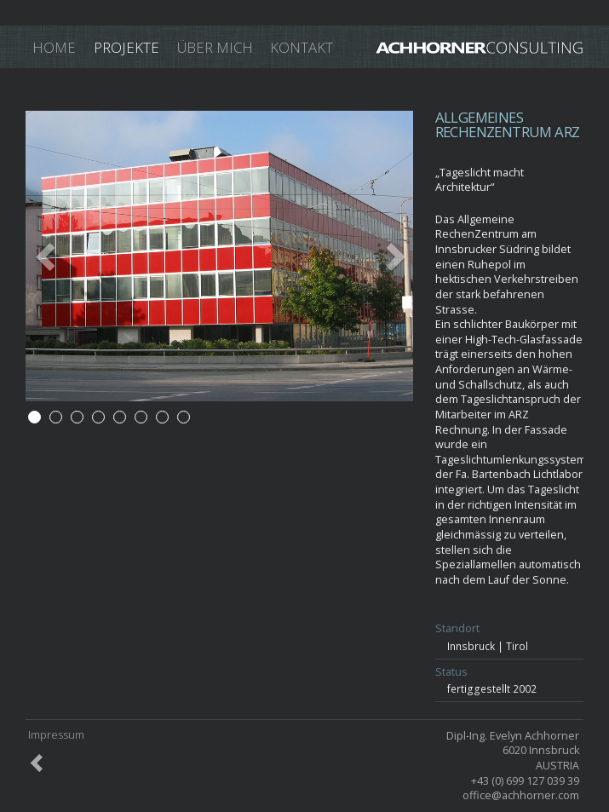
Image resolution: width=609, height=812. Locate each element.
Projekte (126, 47)
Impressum (56, 735)
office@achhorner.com (520, 795)
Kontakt (301, 47)
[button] (54, 256)
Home (54, 47)
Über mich (215, 47)
